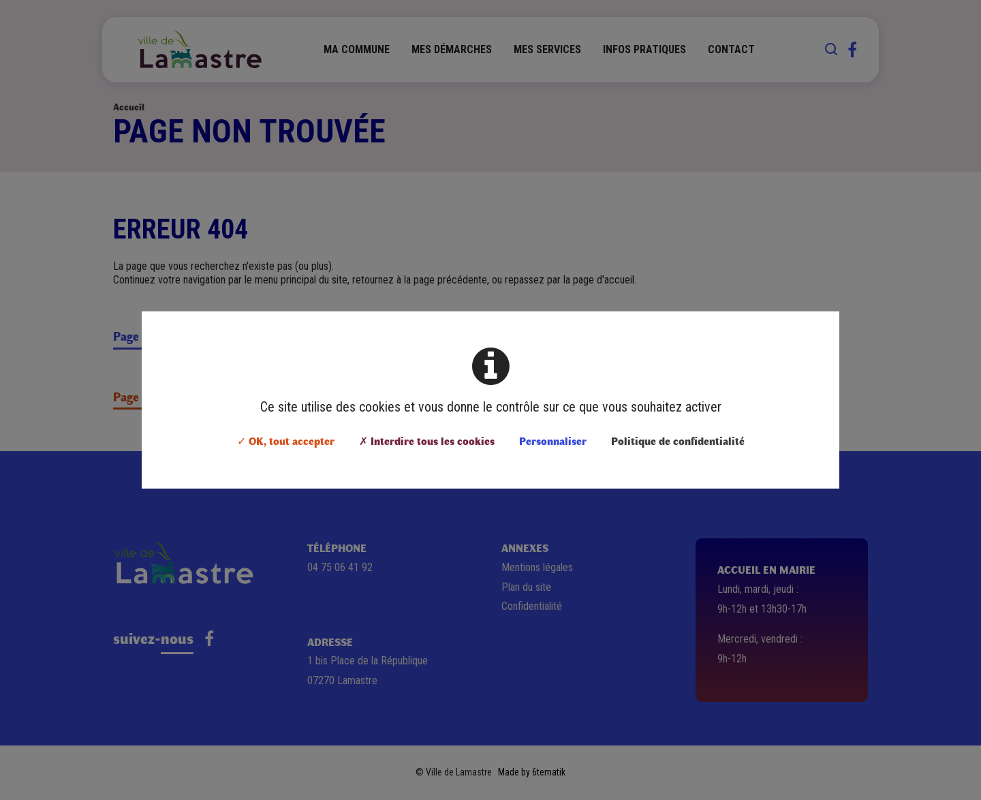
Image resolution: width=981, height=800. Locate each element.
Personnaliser (553, 440)
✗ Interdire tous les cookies (427, 440)
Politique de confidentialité (678, 440)
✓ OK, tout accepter (285, 440)
